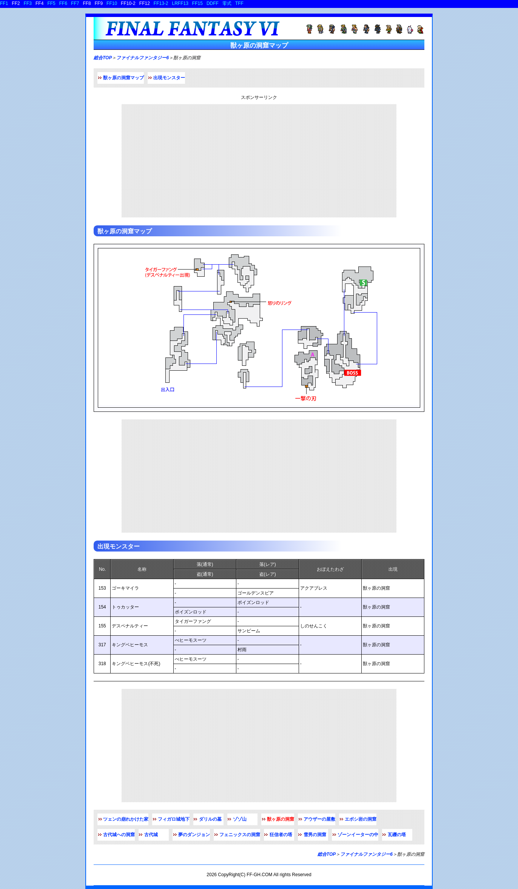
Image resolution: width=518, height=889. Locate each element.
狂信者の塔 (281, 834)
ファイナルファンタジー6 (142, 57)
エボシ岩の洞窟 (360, 819)
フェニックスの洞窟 (239, 834)
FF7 (75, 3)
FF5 (51, 3)
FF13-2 (161, 3)
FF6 (63, 3)
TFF (239, 3)
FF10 (111, 3)
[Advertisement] (259, 161)
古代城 (151, 834)
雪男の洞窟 (315, 834)
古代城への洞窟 (119, 834)
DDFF (213, 3)
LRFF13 (180, 3)
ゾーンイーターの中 (358, 834)
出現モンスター (169, 77)
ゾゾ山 (240, 819)
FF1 (4, 3)
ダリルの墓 (210, 819)
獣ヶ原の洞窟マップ (123, 77)
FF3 (28, 3)
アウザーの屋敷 (319, 819)
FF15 (197, 3)
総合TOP (103, 57)
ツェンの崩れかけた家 (125, 819)
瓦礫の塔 (397, 834)
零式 (226, 3)
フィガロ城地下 (174, 819)
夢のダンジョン (194, 834)
